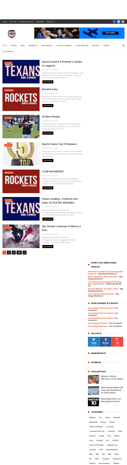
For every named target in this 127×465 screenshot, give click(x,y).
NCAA (116, 256)
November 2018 (100, 374)
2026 (93, 310)
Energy (101, 237)
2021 (93, 327)
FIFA (109, 237)
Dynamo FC (33, 46)
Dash (23, 46)
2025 (93, 313)
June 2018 (97, 391)
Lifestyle (92, 251)
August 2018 (98, 384)
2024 (93, 317)
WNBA (109, 292)
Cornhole (111, 233)
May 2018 (97, 394)
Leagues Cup (112, 247)
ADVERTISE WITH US (26, 22)
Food (91, 242)
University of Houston (97, 288)
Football (8, 63)
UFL (97, 279)
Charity (112, 224)
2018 (93, 337)
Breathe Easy (48, 89)
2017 (93, 405)
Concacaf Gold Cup (96, 233)
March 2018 (98, 401)
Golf (107, 242)
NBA (109, 256)
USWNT (118, 288)
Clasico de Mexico (96, 228)
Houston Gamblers (96, 247)
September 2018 (100, 381)
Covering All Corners (98, 125)
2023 (93, 320)
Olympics (106, 260)
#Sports (92, 219)
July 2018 (97, 387)
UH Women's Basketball (98, 283)
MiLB (91, 256)
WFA (101, 292)
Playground (117, 260)
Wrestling (118, 292)
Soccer (112, 270)
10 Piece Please (50, 116)
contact (50, 22)
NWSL (97, 260)
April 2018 (97, 397)
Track (116, 274)
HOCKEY (115, 242)
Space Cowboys (95, 274)
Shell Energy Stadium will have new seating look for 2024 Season (112, 192)
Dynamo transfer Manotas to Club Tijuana (112, 179)
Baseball (117, 219)
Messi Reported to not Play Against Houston (111, 201)
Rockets (95, 46)
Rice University (104, 265)
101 (19, 252)
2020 (93, 330)
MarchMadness (112, 251)
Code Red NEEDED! (52, 171)
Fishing (116, 237)
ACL (100, 219)
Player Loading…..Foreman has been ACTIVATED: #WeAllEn (106, 363)
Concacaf (110, 228)
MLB (97, 256)
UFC (90, 279)
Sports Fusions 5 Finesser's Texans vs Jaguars (105, 344)
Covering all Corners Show (100, 115)
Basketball (9, 90)
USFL (110, 288)
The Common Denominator (101, 95)
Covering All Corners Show (100, 109)
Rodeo (91, 270)
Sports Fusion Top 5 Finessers (58, 144)
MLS (103, 256)
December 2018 (100, 340)
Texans (106, 46)
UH (102, 279)
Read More (47, 82)
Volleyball (93, 292)
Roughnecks (47, 46)
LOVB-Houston (82, 46)
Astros (14, 46)
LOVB (101, 251)
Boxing (103, 224)
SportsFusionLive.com (107, 462)
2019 (93, 334)
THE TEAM (12, 22)
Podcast (92, 265)
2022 (93, 324)
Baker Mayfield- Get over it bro (103, 78)
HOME (4, 22)
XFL (90, 297)
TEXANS (108, 274)
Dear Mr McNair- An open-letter (103, 90)
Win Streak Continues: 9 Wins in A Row (108, 368)
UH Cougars (7, 51)
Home (4, 46)
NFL (90, 260)
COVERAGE (40, 22)
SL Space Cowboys (64, 46)
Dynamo (92, 237)
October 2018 (99, 377)
